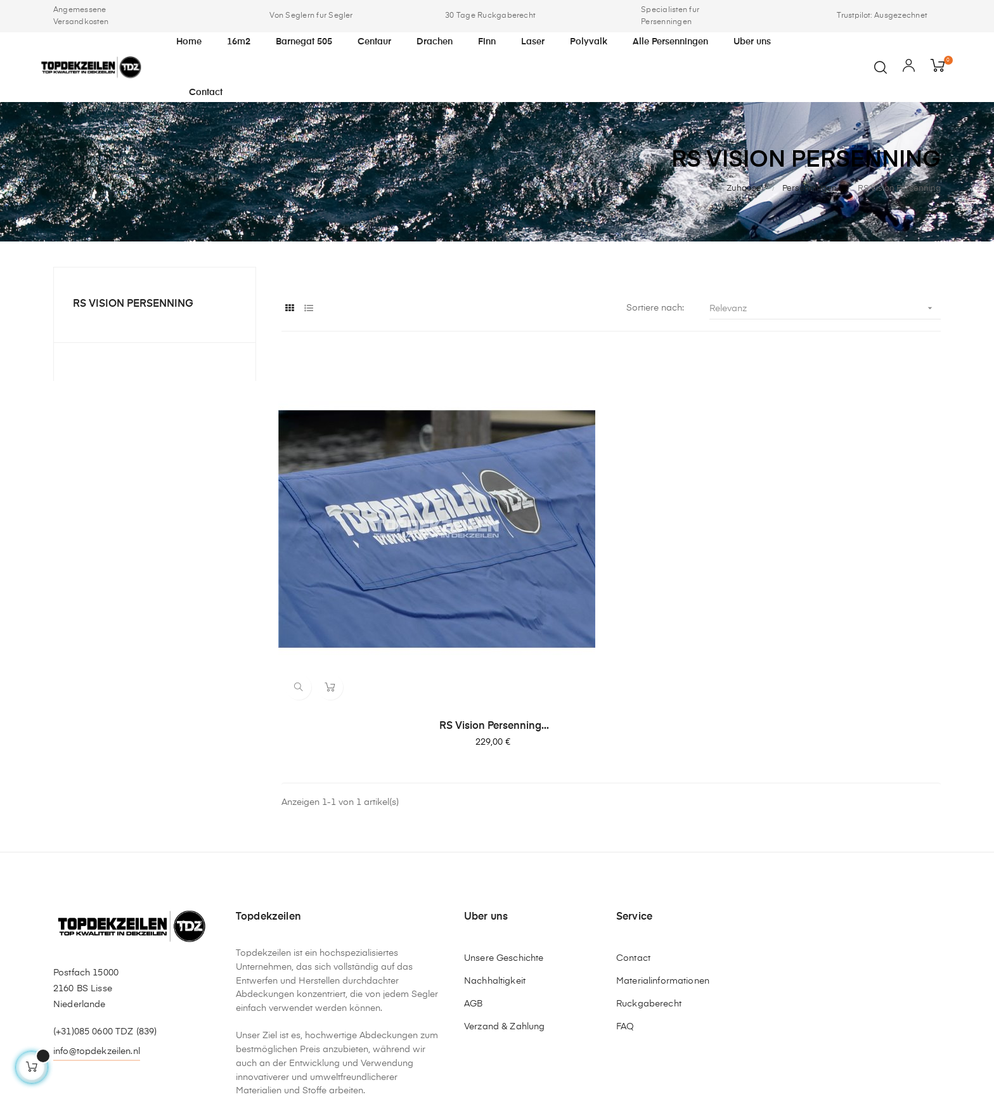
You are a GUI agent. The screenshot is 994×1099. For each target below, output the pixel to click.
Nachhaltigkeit (495, 853)
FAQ (625, 898)
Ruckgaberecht (648, 875)
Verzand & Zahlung (504, 898)
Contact (633, 830)
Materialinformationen (662, 853)
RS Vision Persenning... (382, 598)
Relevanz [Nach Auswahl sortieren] (825, 308)
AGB (473, 875)
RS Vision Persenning (133, 304)
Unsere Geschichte (503, 830)
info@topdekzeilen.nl (96, 923)
